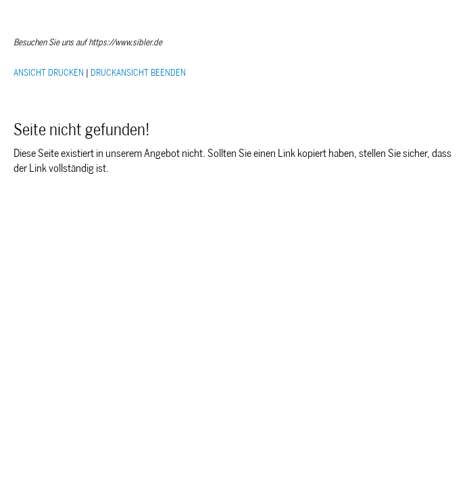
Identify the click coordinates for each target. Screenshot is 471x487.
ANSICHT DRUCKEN (49, 73)
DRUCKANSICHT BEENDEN (138, 73)
